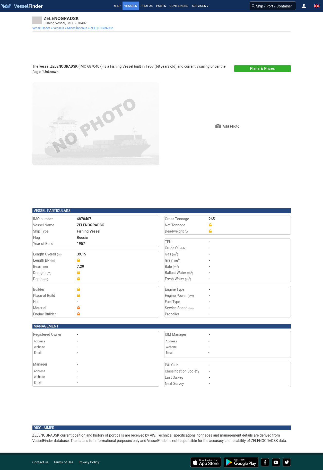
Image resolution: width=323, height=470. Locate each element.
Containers (179, 6)
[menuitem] (41, 28)
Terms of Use (63, 462)
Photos (147, 6)
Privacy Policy (88, 462)
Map (117, 6)
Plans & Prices (262, 68)
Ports (161, 6)
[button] (303, 6)
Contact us (40, 462)
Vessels (130, 6)
